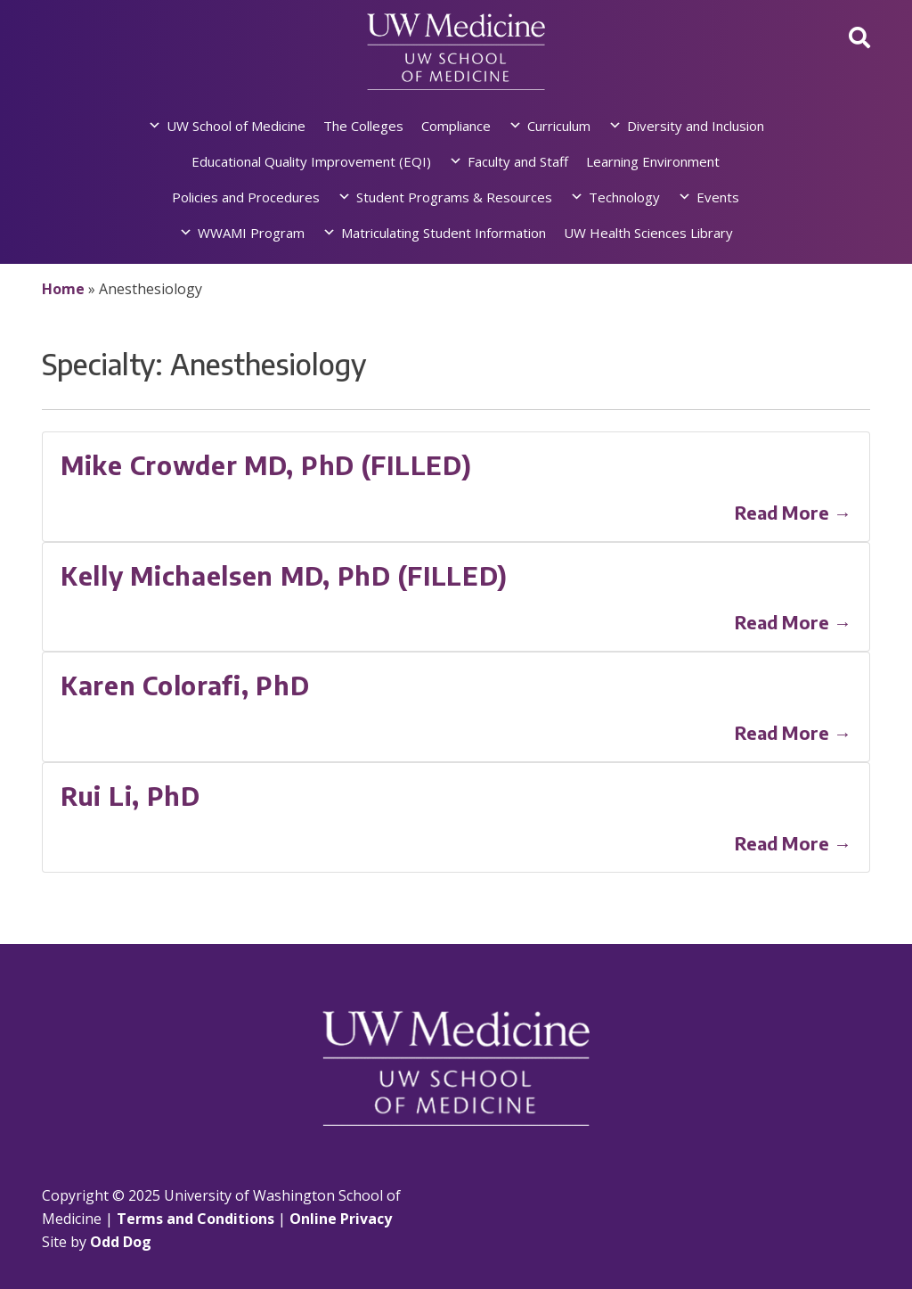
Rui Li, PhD (130, 795)
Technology (624, 197)
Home (63, 289)
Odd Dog (120, 1242)
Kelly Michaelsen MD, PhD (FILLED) (284, 575)
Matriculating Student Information (443, 233)
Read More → (793, 512)
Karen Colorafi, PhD (185, 685)
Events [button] (717, 197)
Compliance (456, 126)
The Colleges (363, 126)
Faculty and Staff (518, 161)
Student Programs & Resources (454, 197)
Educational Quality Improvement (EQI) (311, 161)
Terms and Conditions (195, 1218)
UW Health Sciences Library (648, 233)
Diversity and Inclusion (695, 126)
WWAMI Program (251, 233)
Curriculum (558, 126)
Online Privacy (340, 1218)
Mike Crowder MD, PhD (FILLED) (266, 464)
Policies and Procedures (246, 197)
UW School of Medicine (236, 126)
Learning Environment (653, 161)
